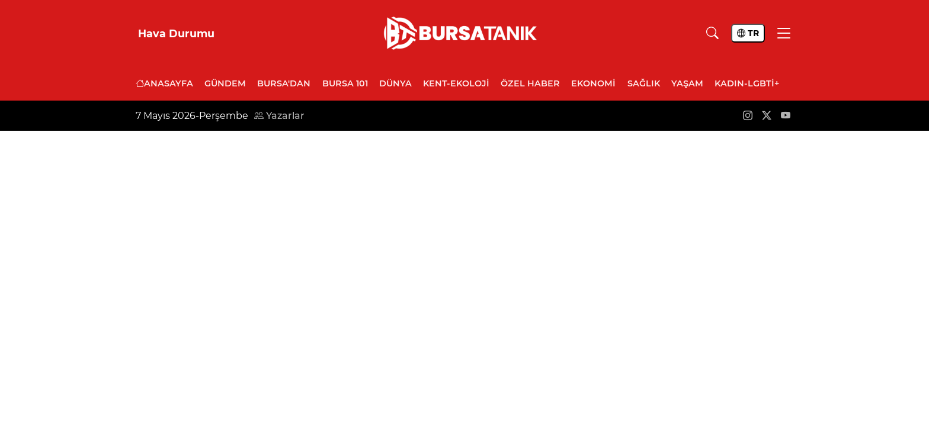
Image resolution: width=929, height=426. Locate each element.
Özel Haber (530, 83)
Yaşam (687, 83)
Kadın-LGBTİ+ (747, 83)
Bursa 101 (345, 83)
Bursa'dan (283, 83)
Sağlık (643, 83)
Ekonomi (593, 83)
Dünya (395, 83)
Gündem (225, 83)
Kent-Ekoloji (456, 83)
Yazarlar (279, 115)
